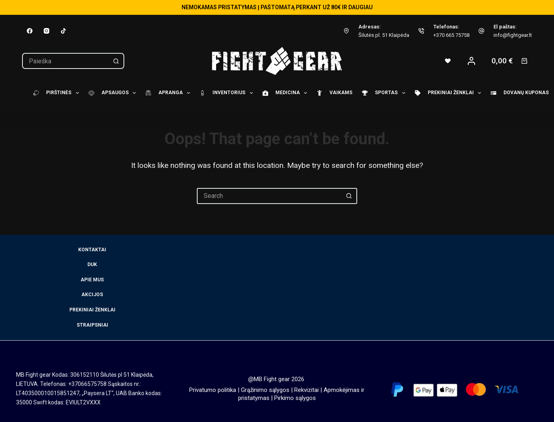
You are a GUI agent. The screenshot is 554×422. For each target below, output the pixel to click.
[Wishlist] (447, 61)
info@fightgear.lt (512, 35)
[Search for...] (65, 61)
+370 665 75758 (451, 35)
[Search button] (116, 61)
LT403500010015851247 (47, 393)
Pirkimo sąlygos (295, 398)
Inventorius (225, 93)
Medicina (283, 93)
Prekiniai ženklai (446, 93)
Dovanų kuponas (517, 93)
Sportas (382, 93)
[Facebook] (29, 30)
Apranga (166, 93)
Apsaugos (111, 93)
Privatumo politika (212, 390)
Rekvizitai (306, 390)
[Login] (471, 61)
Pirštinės (54, 93)
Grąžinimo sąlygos (265, 390)
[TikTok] (63, 30)
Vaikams (332, 93)
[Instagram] (46, 30)
